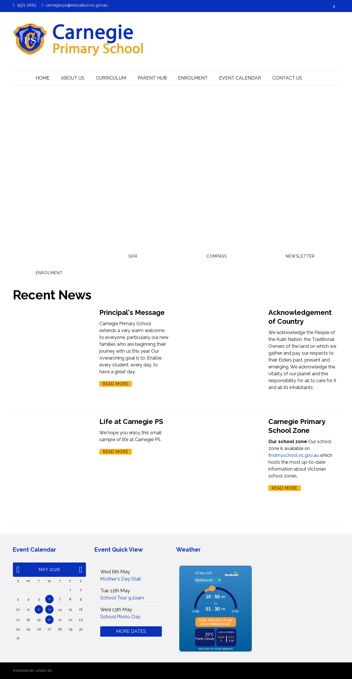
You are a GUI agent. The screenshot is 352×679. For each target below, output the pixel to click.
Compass (216, 256)
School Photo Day (120, 616)
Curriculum (111, 78)
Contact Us (287, 78)
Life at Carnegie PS (131, 421)
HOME (43, 78)
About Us (72, 78)
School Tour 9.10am (122, 598)
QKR (132, 256)
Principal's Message (132, 312)
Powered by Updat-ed (32, 671)
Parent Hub (152, 78)
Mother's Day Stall (120, 579)
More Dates (131, 631)
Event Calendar (240, 78)
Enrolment (193, 78)
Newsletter (300, 256)
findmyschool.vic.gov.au (293, 455)
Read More (115, 384)
